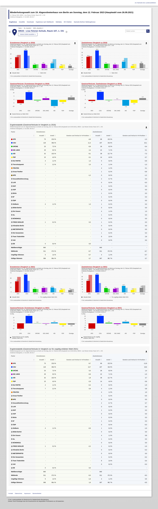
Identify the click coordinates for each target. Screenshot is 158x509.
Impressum (27, 493)
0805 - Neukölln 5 (38, 28)
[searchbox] (137, 31)
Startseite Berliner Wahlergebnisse (84, 22)
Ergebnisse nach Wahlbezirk (45, 22)
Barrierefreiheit (37, 493)
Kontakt (10, 493)
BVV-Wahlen (68, 22)
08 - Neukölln (27, 28)
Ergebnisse (13, 22)
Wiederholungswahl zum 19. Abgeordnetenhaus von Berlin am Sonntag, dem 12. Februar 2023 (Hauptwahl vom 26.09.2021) (71, 12)
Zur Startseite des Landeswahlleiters (145, 3)
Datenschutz (18, 493)
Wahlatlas (59, 22)
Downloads (30, 22)
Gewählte (22, 22)
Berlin (20, 28)
